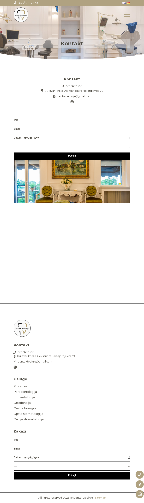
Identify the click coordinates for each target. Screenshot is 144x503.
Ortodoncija (22, 403)
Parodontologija (25, 392)
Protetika (20, 386)
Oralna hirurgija (25, 408)
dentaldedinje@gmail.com (74, 96)
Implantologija (24, 397)
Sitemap (100, 497)
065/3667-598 (28, 3)
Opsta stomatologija (28, 414)
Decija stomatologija (29, 419)
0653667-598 (74, 86)
